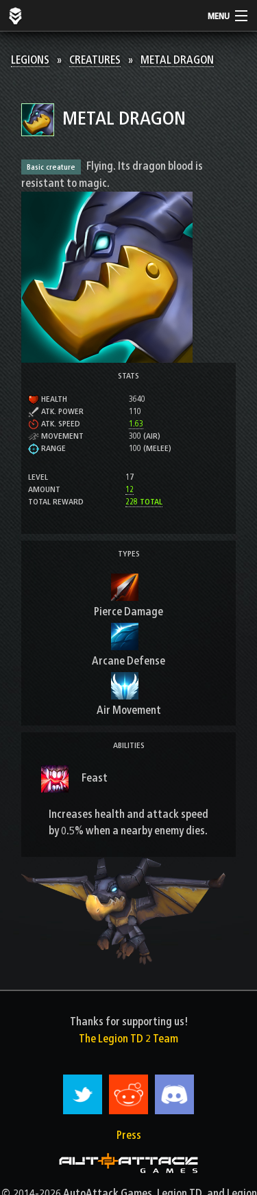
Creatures (95, 59)
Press (129, 1135)
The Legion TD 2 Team (128, 1038)
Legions (30, 59)
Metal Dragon (177, 59)
